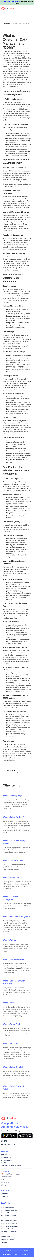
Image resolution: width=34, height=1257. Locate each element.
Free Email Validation (7, 1207)
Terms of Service (6, 1254)
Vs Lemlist (4, 1193)
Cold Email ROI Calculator (9, 1216)
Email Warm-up (6, 1157)
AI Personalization (6, 1160)
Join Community (6, 1177)
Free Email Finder (6, 1213)
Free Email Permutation (8, 1229)
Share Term (9, 770)
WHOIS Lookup (6, 1236)
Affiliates (4, 1185)
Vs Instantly (4, 1196)
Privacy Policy (16, 1254)
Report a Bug (5, 1182)
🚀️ (11, 1166)
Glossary (4, 1242)
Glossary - (6, 23)
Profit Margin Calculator (8, 1231)
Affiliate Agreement (27, 1254)
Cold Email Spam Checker (9, 1220)
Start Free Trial (5, 1155)
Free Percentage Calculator (9, 1226)
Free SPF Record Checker (9, 1223)
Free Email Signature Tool (9, 1210)
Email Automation (6, 1163)
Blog (2, 1179)
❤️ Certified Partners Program (10, 1174)
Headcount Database (8, 1239)
